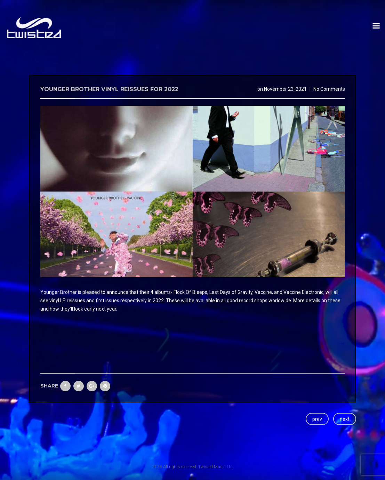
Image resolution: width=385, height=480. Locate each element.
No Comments (329, 89)
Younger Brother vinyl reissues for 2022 (109, 89)
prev (317, 419)
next (345, 419)
